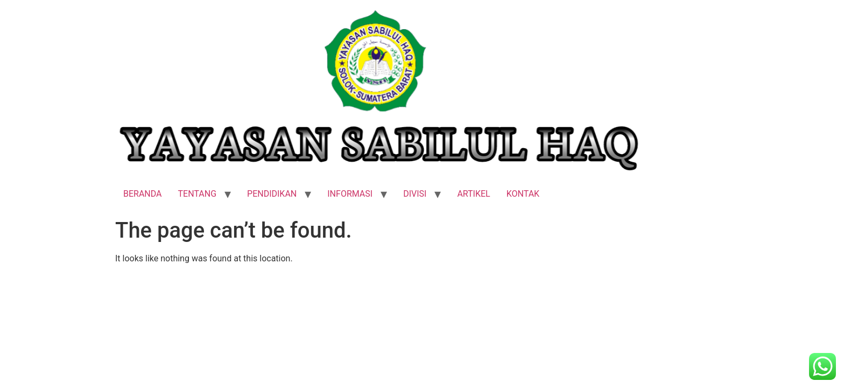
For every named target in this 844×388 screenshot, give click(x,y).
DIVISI (414, 194)
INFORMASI (349, 194)
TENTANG (197, 194)
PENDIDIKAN (272, 194)
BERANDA (142, 194)
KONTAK (523, 194)
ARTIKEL (473, 194)
